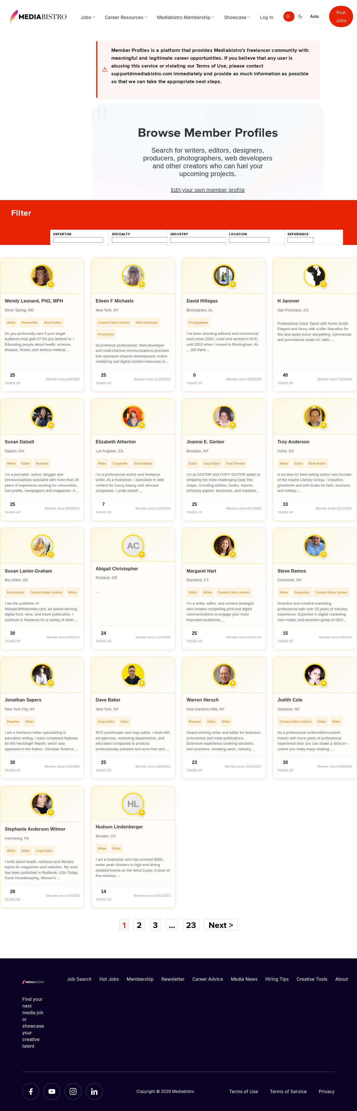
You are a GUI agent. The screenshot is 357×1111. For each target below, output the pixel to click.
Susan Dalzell (19, 441)
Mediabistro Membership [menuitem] (184, 17)
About (341, 979)
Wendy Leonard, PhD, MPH (34, 301)
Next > (221, 925)
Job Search (79, 979)
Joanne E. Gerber (205, 441)
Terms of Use (243, 1091)
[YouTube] (52, 1091)
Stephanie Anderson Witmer (35, 829)
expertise (62, 234)
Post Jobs (341, 16)
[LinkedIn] (94, 1091)
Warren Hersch (203, 700)
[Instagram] (73, 1091)
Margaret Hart (201, 571)
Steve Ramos (292, 571)
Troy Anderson (294, 441)
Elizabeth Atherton (116, 441)
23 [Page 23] (191, 925)
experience (298, 234)
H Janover (289, 301)
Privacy (327, 1091)
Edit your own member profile (208, 189)
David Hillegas (202, 301)
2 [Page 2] (139, 925)
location (238, 234)
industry (179, 234)
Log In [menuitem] (266, 17)
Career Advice (207, 979)
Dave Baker (108, 700)
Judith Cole (290, 700)
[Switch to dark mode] (301, 16)
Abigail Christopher (117, 568)
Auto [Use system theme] (314, 16)
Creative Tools (311, 979)
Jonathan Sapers (23, 700)
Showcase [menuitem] (235, 17)
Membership (140, 979)
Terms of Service (288, 1091)
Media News (244, 979)
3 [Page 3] (155, 925)
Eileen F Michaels (115, 301)
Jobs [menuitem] (86, 17)
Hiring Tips (277, 979)
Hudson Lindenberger (119, 826)
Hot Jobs (109, 979)
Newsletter (172, 979)
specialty (121, 234)
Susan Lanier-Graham (28, 571)
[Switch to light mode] (289, 16)
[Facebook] (30, 1091)
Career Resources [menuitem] (124, 17)
